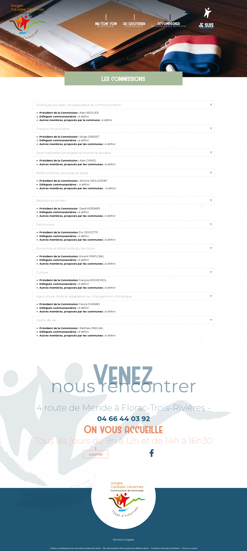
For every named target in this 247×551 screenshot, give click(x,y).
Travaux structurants (53, 129)
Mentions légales (123, 539)
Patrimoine (45, 225)
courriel (96, 454)
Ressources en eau (51, 201)
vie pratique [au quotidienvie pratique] (134, 24)
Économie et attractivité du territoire (65, 248)
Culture (42, 272)
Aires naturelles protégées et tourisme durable (73, 153)
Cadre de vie (46, 320)
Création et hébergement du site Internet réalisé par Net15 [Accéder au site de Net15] (75, 548)
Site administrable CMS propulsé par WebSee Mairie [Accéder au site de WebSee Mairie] (126, 548)
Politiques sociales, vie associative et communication (78, 105)
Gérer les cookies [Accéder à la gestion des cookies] (189, 548)
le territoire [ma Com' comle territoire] (106, 24)
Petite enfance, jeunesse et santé (62, 173)
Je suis (206, 24)
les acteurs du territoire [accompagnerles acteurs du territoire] (168, 24)
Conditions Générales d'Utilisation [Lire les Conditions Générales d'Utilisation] (165, 548)
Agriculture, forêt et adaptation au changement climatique (84, 296)
